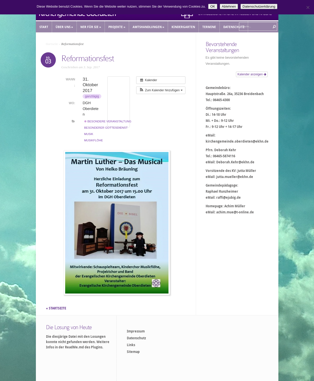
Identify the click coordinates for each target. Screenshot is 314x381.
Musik (88, 134)
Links (131, 345)
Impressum (136, 331)
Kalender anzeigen (251, 74)
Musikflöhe (93, 140)
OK (212, 6)
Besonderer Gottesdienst (106, 127)
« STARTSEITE (56, 308)
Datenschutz (136, 338)
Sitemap (133, 351)
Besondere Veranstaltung (107, 121)
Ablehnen (229, 6)
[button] (160, 90)
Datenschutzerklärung (259, 6)
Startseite (52, 44)
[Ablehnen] (307, 7)
